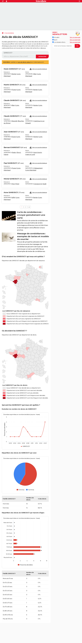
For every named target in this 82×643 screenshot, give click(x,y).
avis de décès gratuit (24, 62)
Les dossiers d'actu (58, 42)
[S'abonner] (66, 46)
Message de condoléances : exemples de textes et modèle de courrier (33, 236)
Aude (44, 184)
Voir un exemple (75, 37)
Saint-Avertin (38, 152)
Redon (14, 152)
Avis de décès (9, 33)
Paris (13, 184)
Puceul (14, 89)
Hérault (28, 123)
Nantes (14, 74)
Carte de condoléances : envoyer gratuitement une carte (31, 215)
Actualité (55, 37)
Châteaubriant (38, 168)
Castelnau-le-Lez (39, 121)
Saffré (13, 197)
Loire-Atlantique (31, 170)
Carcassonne (38, 184)
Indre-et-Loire (30, 154)
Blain (35, 74)
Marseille (14, 121)
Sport (54, 40)
